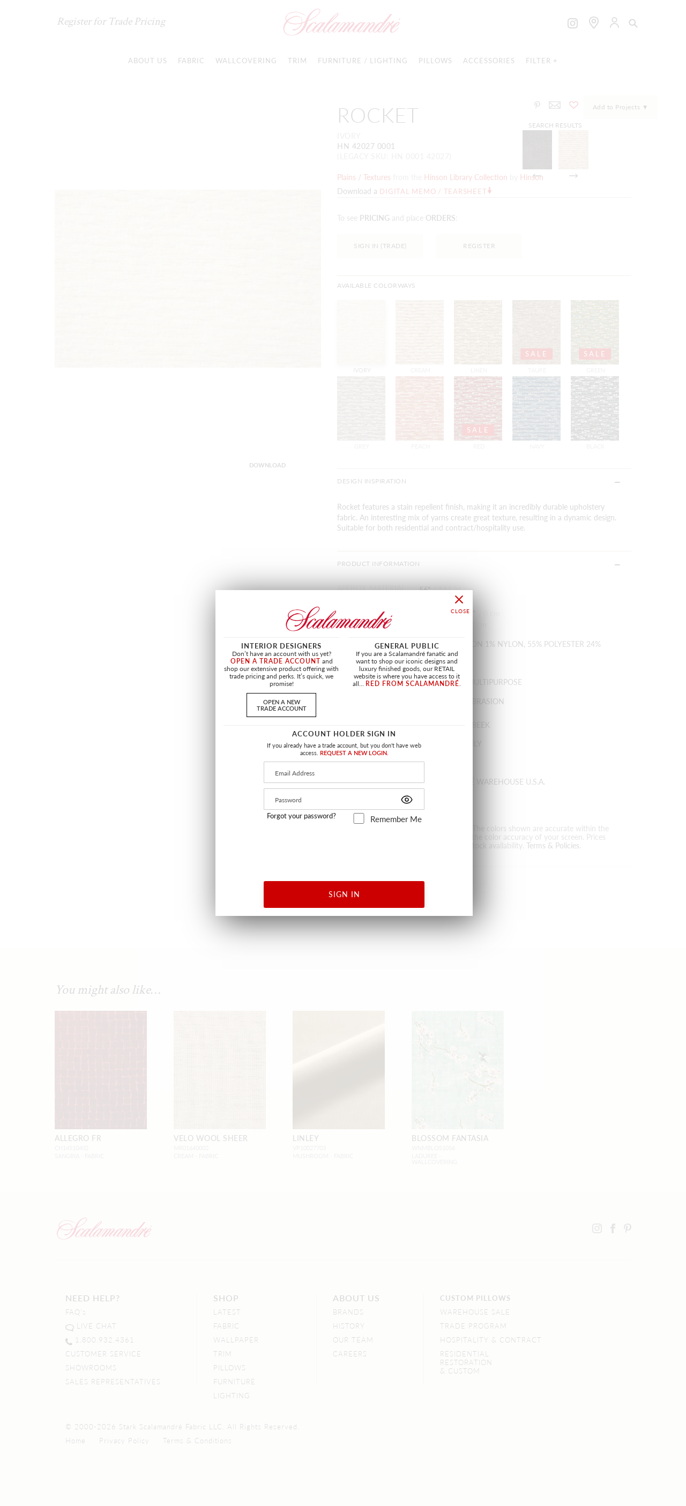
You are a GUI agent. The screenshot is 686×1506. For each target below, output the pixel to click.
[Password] (344, 799)
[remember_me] (359, 818)
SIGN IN (344, 894)
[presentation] (344, 848)
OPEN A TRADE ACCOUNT (275, 661)
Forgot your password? (301, 816)
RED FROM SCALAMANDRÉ (412, 683)
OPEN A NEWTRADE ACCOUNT (282, 704)
